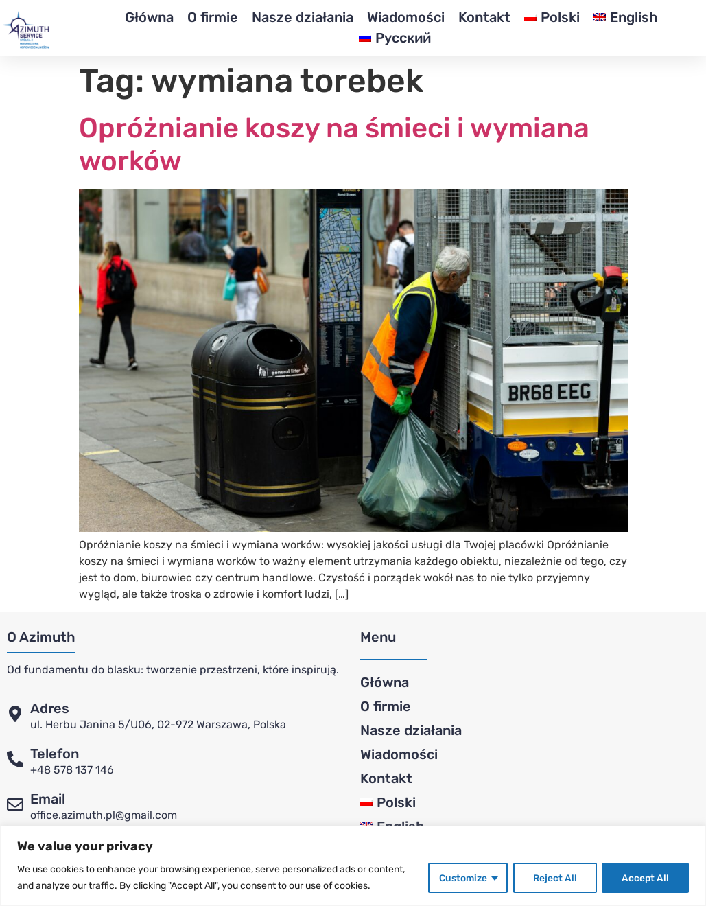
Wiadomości (406, 17)
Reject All (554, 877)
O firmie (212, 17)
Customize (461, 877)
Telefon (54, 753)
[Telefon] (15, 759)
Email (47, 799)
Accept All (645, 877)
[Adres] (15, 714)
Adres (49, 708)
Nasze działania (302, 17)
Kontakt (484, 17)
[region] (353, 866)
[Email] (15, 804)
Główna (149, 17)
